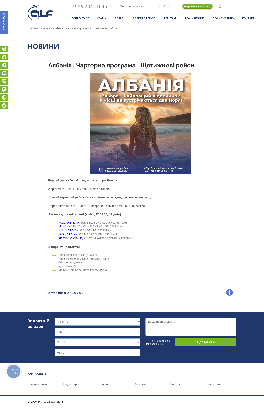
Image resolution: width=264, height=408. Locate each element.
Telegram (4, 105)
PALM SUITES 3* (68, 222)
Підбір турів (71, 384)
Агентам (170, 18)
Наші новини (214, 384)
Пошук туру (80, 18)
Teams (4, 97)
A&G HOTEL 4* (67, 234)
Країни (102, 18)
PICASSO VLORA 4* (70, 238)
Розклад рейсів (144, 18)
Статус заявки (4, 22)
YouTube (4, 73)
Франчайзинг (194, 18)
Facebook (4, 57)
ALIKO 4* (64, 226)
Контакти (249, 18)
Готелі (119, 18)
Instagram (4, 49)
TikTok (4, 65)
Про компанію (223, 18)
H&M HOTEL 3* (68, 230)
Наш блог (176, 384)
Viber (4, 89)
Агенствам (141, 384)
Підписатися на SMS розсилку (4, 81)
